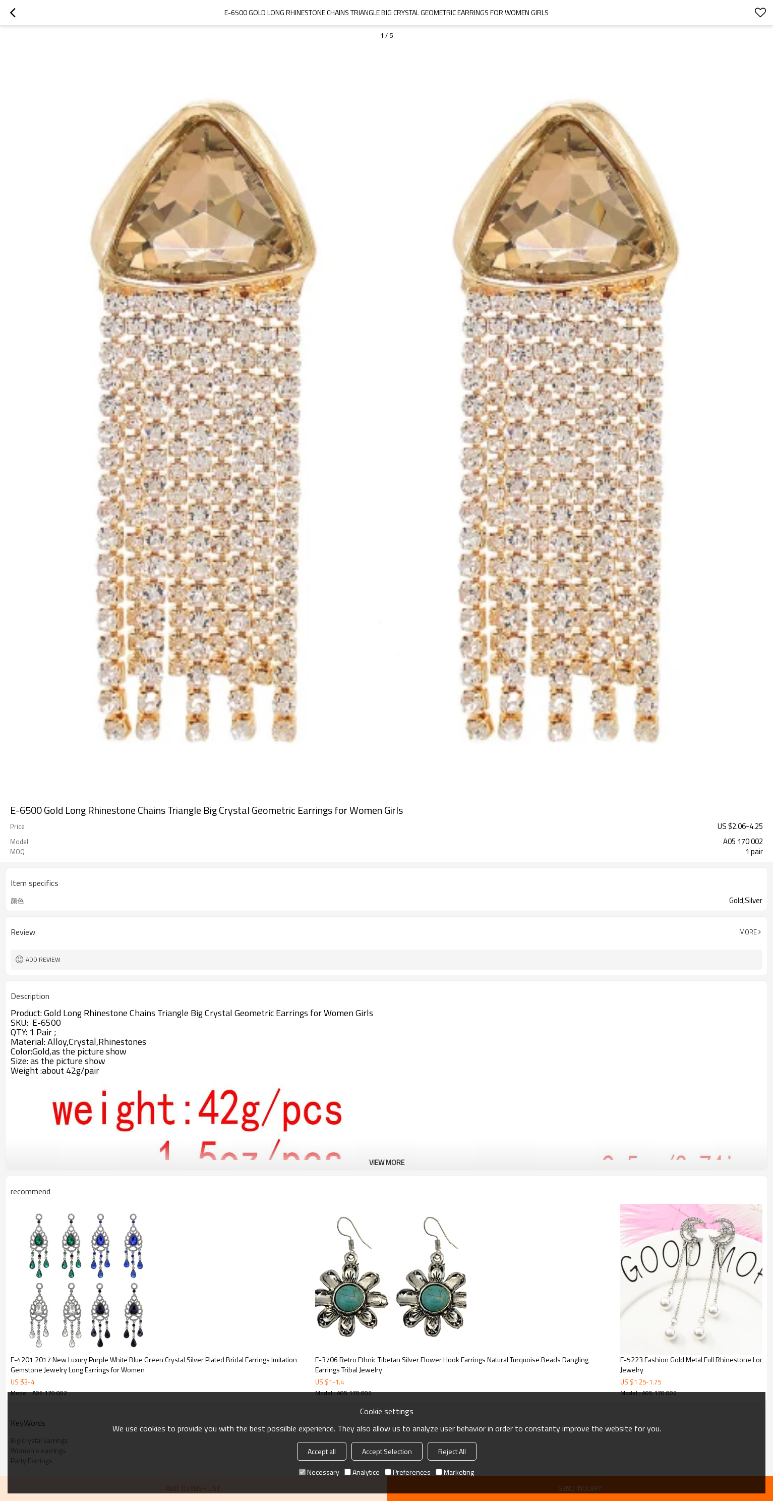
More (748, 932)
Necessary (319, 1472)
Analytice (362, 1472)
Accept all (322, 1451)
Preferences (408, 1472)
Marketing (455, 1472)
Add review (43, 959)
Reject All (452, 1451)
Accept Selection (387, 1451)
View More (386, 1162)
